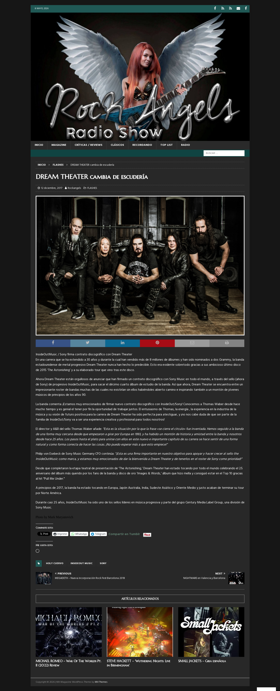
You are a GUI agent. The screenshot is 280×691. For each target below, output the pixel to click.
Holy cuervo (54, 563)
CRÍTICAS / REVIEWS (88, 145)
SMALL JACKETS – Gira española (202, 661)
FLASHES (92, 188)
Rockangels (74, 188)
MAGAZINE (58, 145)
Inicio (39, 145)
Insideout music (81, 563)
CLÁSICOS (117, 145)
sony (103, 563)
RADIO (185, 145)
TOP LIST (166, 145)
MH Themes (101, 682)
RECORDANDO (142, 145)
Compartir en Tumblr (124, 533)
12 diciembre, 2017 (51, 188)
